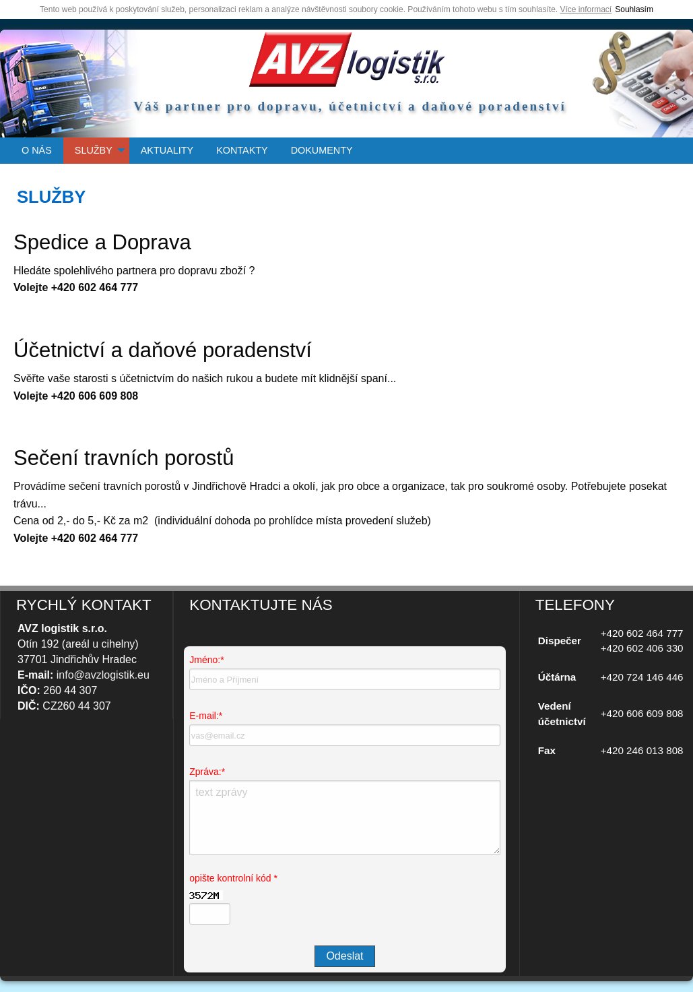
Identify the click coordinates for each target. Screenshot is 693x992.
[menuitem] (36, 150)
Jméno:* (206, 659)
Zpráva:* (207, 771)
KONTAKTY (242, 150)
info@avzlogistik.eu (103, 675)
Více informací (586, 9)
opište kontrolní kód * (233, 878)
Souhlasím (634, 9)
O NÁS (37, 150)
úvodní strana (347, 59)
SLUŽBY (93, 150)
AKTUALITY (167, 150)
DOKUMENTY (322, 150)
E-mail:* (205, 715)
